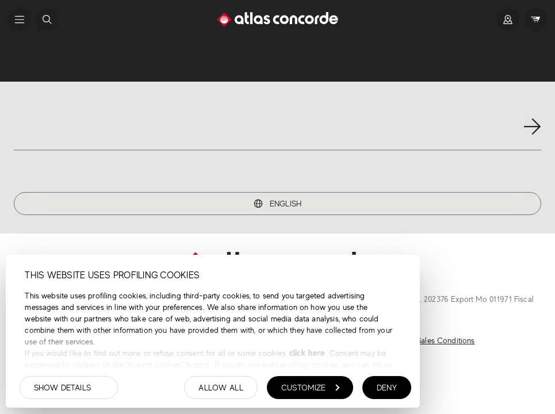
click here (306, 353)
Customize (310, 387)
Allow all (220, 387)
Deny (387, 387)
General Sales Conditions (431, 340)
